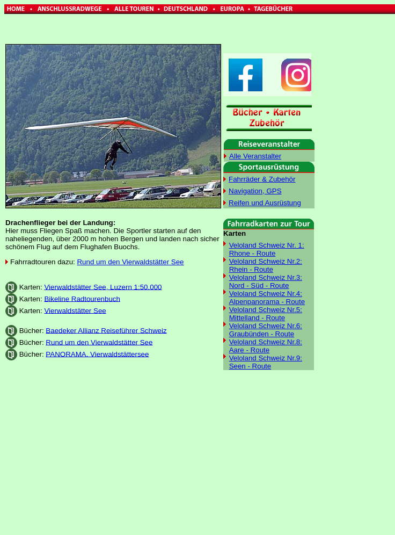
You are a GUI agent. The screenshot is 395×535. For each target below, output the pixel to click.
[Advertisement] (159, 454)
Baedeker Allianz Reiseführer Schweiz (106, 330)
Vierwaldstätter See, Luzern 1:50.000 (103, 287)
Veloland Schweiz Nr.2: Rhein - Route (265, 265)
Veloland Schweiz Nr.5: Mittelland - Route (265, 314)
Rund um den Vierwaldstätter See (130, 262)
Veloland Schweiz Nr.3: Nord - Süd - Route (265, 281)
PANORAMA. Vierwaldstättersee (97, 354)
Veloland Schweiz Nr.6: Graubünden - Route (265, 330)
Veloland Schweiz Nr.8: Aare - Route (265, 346)
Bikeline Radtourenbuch (82, 298)
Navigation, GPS (255, 191)
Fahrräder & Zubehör (262, 179)
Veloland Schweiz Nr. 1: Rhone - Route (266, 249)
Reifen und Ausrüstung (265, 203)
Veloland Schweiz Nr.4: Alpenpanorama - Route (267, 298)
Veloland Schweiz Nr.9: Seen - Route (265, 362)
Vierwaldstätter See (75, 310)
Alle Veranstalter (255, 156)
